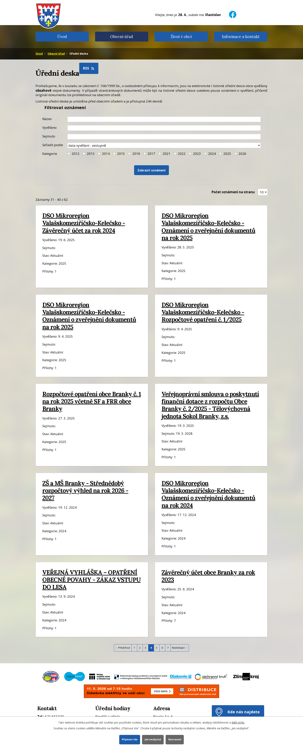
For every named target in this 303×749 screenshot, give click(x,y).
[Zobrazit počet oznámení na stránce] (262, 192)
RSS (89, 68)
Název (47, 119)
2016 (136, 153)
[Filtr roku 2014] (99, 153)
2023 (197, 153)
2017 (151, 153)
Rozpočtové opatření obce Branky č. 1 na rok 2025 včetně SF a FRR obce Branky (91, 401)
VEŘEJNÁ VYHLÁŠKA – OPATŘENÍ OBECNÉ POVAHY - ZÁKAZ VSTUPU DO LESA (91, 580)
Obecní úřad (121, 36)
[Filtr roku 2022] (175, 153)
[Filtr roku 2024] (205, 153)
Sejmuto (48, 136)
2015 (121, 153)
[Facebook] (232, 12)
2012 (75, 153)
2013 (90, 153)
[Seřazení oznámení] (164, 145)
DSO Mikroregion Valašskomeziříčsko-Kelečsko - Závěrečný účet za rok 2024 (83, 223)
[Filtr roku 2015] (114, 153)
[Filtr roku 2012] (68, 153)
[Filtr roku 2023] (190, 153)
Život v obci (181, 36)
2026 (242, 153)
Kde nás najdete (243, 711)
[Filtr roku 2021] (159, 153)
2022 (182, 153)
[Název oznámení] (164, 119)
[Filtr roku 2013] (84, 153)
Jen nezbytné (153, 739)
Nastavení (174, 739)
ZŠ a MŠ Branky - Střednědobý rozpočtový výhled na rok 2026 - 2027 (85, 490)
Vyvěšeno (49, 127)
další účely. (238, 722)
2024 (212, 153)
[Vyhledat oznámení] (151, 170)
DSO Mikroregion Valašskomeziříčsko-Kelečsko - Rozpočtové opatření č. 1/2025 (203, 312)
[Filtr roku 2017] (144, 153)
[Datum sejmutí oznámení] (164, 136)
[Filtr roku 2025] (220, 153)
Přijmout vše (129, 739)
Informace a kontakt (241, 36)
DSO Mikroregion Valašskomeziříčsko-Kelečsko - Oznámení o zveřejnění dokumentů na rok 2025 (208, 226)
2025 (227, 153)
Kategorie (49, 153)
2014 (106, 153)
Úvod (62, 36)
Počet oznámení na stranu (233, 192)
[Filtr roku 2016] (129, 153)
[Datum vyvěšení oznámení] (164, 128)
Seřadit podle (52, 145)
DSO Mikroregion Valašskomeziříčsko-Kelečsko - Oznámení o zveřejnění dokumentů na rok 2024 (208, 494)
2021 (166, 153)
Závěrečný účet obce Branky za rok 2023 (208, 576)
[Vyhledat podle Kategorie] (235, 153)
